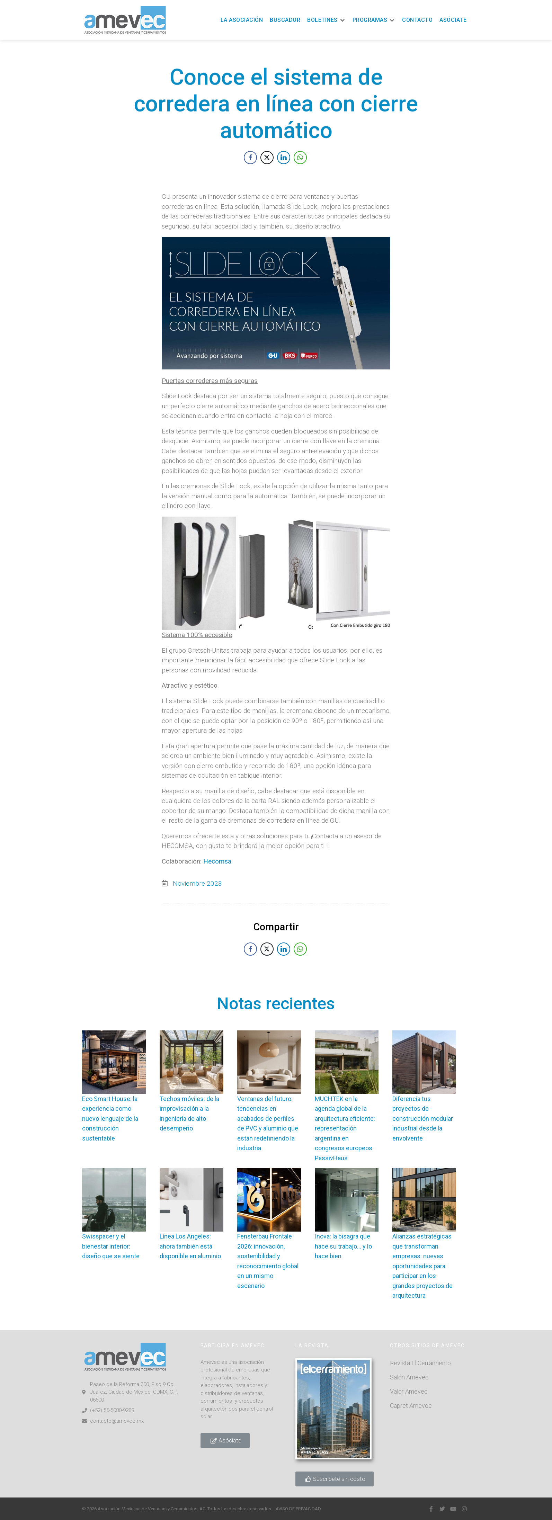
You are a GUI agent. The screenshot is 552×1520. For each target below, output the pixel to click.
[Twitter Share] (267, 165)
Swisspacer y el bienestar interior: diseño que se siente (111, 1246)
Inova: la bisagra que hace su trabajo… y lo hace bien (343, 1246)
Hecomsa (217, 916)
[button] (326, 20)
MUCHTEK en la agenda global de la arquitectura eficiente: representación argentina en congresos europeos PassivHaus (345, 1128)
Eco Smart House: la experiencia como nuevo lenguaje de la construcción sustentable (110, 1118)
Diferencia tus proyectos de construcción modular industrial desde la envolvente (422, 1118)
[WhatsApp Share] (300, 165)
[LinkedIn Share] (283, 165)
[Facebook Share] (250, 165)
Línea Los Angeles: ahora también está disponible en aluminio (190, 1246)
